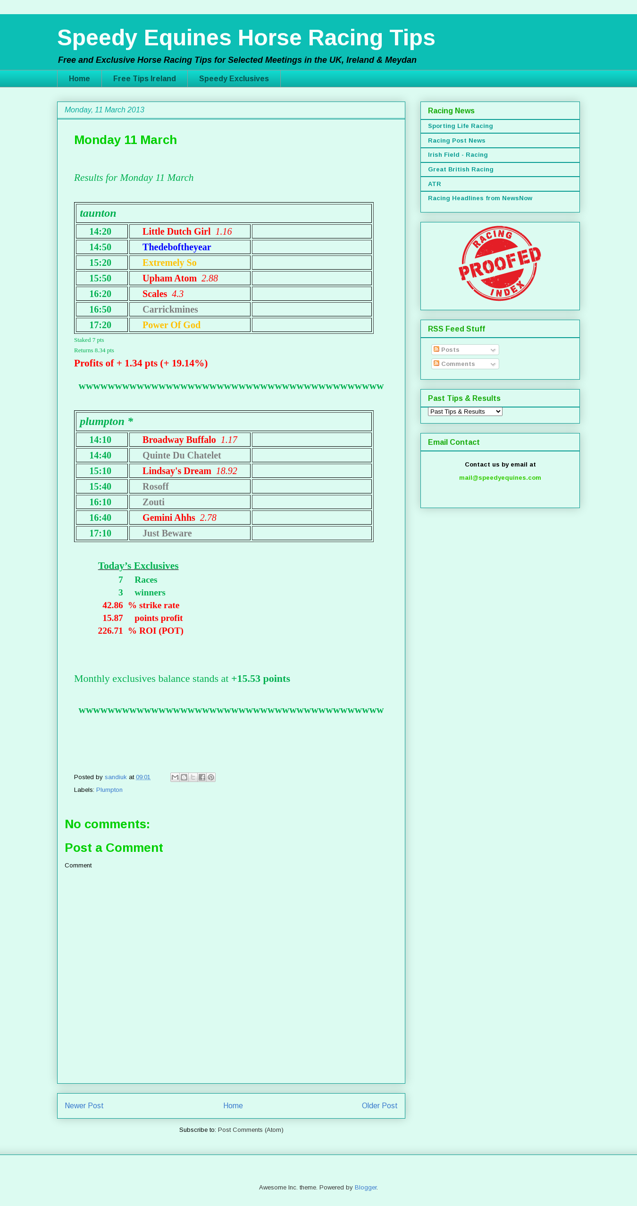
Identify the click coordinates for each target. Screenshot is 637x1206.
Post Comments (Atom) (251, 1129)
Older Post (380, 1106)
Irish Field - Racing (458, 154)
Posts (447, 349)
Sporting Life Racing (460, 125)
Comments (454, 363)
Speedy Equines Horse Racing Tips (246, 37)
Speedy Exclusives (234, 79)
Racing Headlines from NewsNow (480, 198)
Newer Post (84, 1106)
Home (79, 79)
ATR (434, 183)
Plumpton (109, 789)
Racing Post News (457, 140)
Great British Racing (461, 169)
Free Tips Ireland (144, 79)
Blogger (366, 1187)
